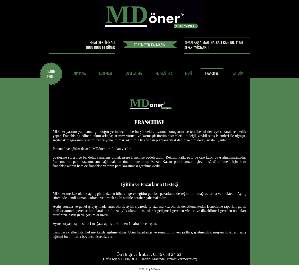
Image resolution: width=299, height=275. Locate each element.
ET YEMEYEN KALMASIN (149, 45)
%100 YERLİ (51, 74)
